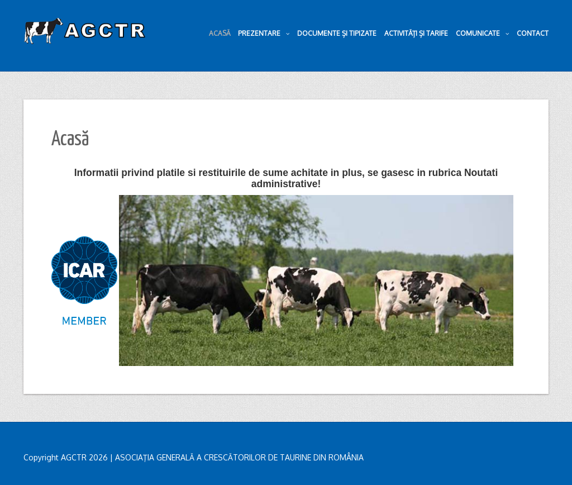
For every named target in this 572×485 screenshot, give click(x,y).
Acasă (220, 33)
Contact (533, 33)
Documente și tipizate (336, 33)
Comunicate (482, 33)
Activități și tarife (416, 33)
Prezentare (263, 33)
